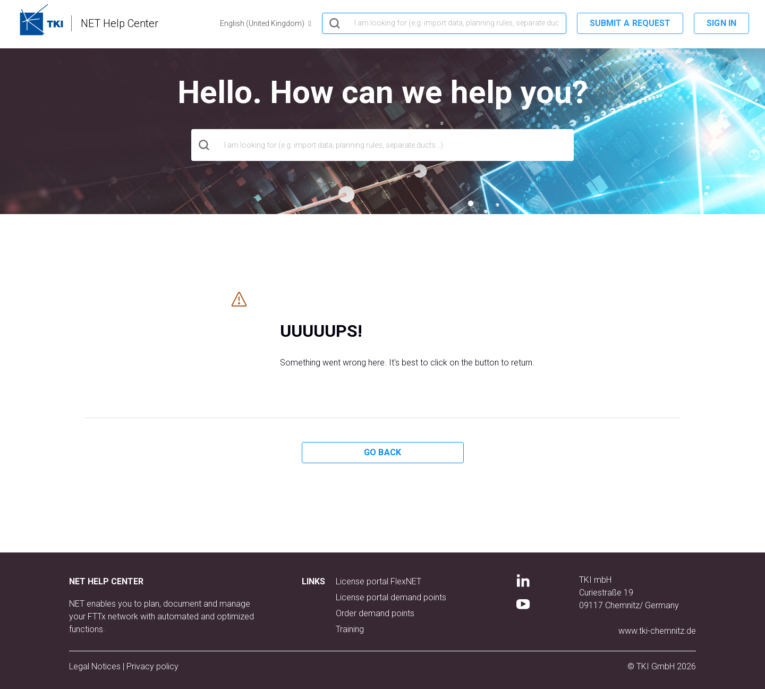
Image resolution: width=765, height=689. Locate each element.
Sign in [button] (721, 23)
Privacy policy (152, 666)
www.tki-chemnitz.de (657, 631)
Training (350, 629)
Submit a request (630, 23)
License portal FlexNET (378, 581)
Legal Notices (96, 666)
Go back (382, 452)
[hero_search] (444, 23)
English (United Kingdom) (263, 23)
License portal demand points (391, 597)
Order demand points (375, 613)
